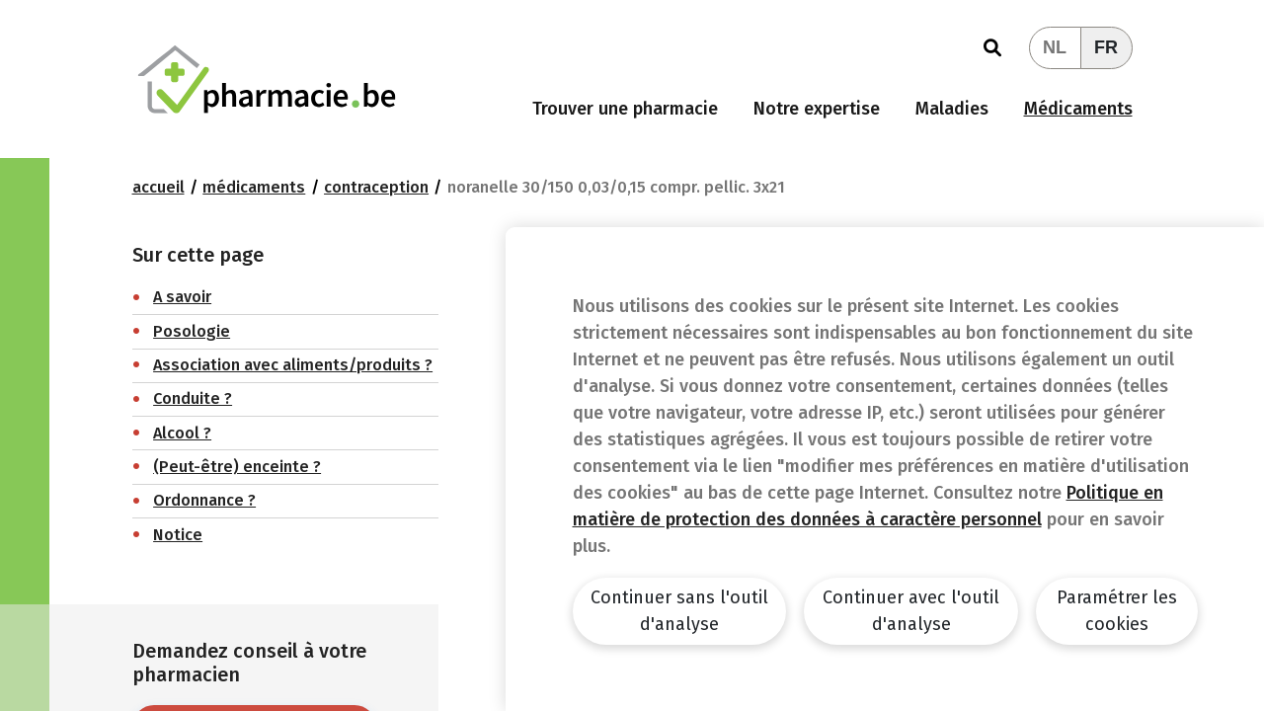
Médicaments (1078, 108)
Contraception (376, 187)
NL (1054, 47)
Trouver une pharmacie (625, 108)
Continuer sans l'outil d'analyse (679, 611)
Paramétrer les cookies (1117, 611)
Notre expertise (816, 108)
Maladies (951, 108)
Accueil (158, 187)
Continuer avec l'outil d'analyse (911, 611)
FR (1106, 47)
